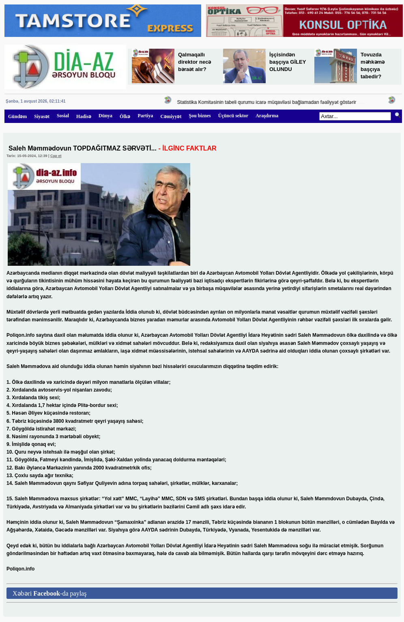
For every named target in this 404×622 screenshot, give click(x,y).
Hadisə (83, 116)
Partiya (145, 115)
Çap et (56, 156)
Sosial (63, 115)
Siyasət (41, 116)
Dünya (105, 115)
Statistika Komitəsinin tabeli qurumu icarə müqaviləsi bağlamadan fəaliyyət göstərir (269, 102)
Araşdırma (267, 115)
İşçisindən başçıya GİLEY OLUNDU (287, 62)
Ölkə (125, 116)
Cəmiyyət (170, 116)
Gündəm (17, 116)
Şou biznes (200, 115)
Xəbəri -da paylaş (49, 593)
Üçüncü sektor (233, 115)
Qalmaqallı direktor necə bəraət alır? (194, 62)
